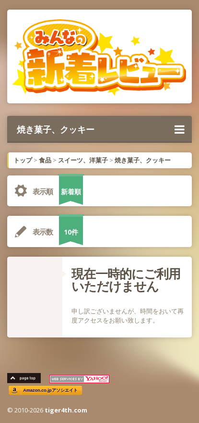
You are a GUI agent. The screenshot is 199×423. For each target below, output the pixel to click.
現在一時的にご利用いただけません (125, 280)
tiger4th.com (66, 410)
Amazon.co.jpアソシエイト (50, 390)
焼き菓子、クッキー (101, 129)
